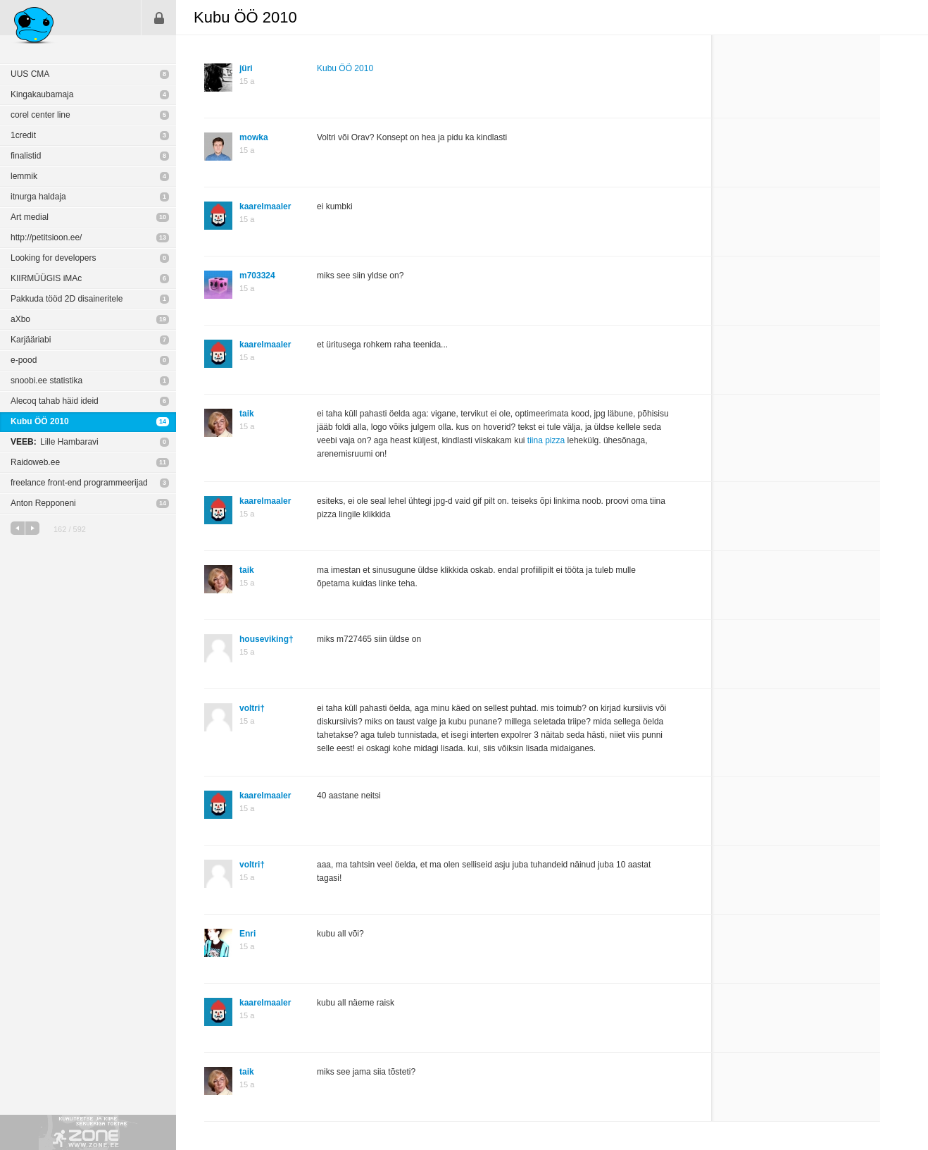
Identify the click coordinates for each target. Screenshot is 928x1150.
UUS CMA (30, 74)
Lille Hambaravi (55, 442)
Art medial (30, 217)
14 (162, 421)
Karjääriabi (31, 340)
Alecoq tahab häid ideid (55, 401)
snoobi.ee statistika (46, 380)
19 (162, 319)
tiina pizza (546, 440)
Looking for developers (53, 258)
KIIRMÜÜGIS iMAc (46, 278)
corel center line (40, 115)
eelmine (18, 528)
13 (162, 237)
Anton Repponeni (43, 503)
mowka (253, 137)
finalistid (26, 156)
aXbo (20, 319)
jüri (246, 68)
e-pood (24, 360)
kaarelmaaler (265, 206)
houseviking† (266, 639)
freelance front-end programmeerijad (79, 483)
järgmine (32, 528)
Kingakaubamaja (42, 94)
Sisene (159, 17)
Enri (247, 934)
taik (246, 414)
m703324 (257, 275)
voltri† (252, 708)
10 (162, 217)
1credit (23, 135)
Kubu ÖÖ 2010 (40, 421)
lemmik (24, 176)
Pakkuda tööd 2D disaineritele (67, 299)
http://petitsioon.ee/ (46, 237)
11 (162, 462)
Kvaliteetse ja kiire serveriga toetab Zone (88, 1132)
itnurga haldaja (38, 197)
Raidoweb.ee (35, 462)
